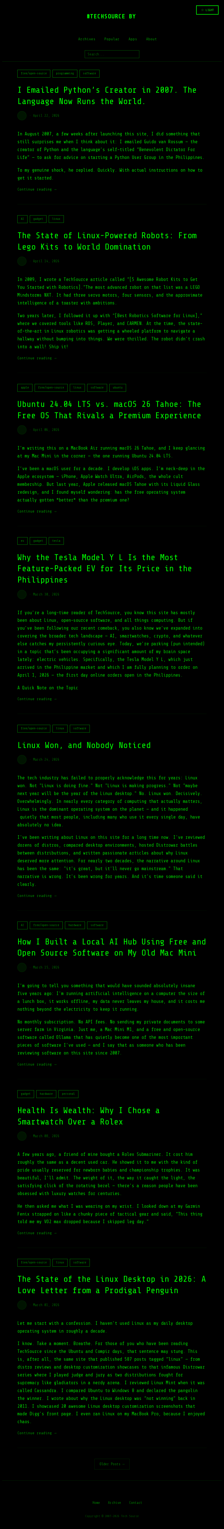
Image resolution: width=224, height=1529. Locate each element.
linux (56, 225)
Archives (86, 39)
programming (65, 73)
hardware (74, 931)
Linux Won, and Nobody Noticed (84, 751)
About (151, 39)
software (89, 73)
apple (25, 393)
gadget (38, 225)
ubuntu (118, 393)
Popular (112, 39)
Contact (135, 1503)
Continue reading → (36, 189)
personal (68, 1100)
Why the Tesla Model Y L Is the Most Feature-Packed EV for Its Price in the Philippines (104, 575)
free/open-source (34, 73)
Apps (133, 39)
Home (96, 1503)
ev (22, 547)
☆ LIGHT (207, 10)
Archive (114, 1503)
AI (22, 225)
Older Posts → (112, 1464)
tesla (56, 547)
